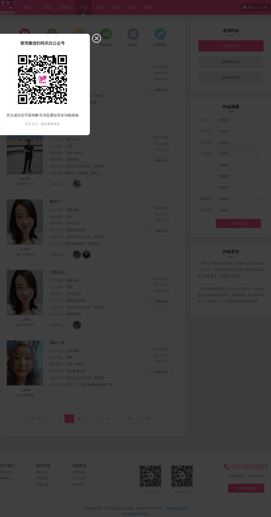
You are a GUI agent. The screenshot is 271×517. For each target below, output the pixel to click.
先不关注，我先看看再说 (42, 124)
